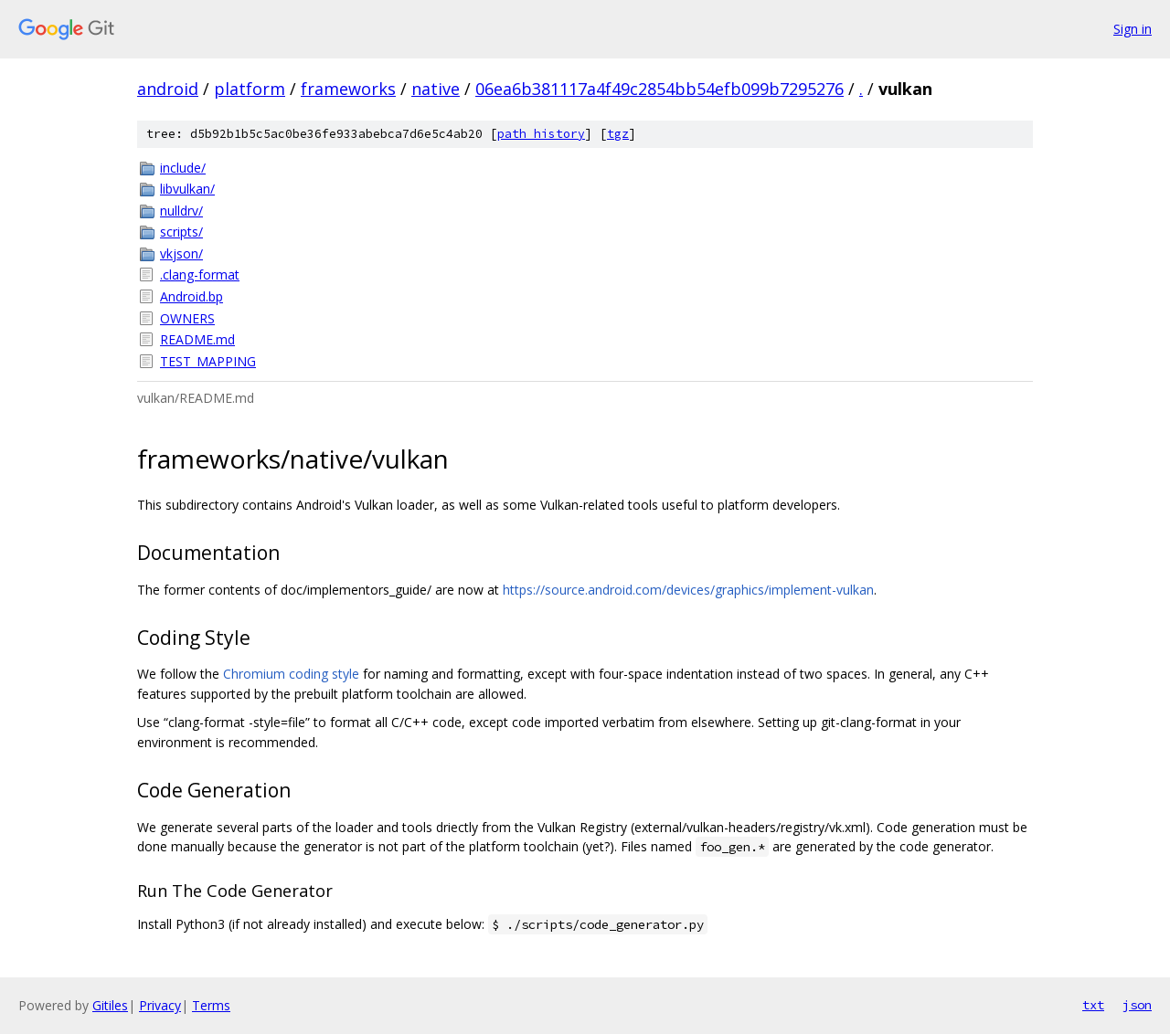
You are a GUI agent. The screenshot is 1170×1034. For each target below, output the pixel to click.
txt (1093, 1005)
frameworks (348, 89)
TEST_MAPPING (208, 361)
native (435, 89)
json (1137, 1005)
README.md (197, 339)
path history (541, 134)
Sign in (1132, 28)
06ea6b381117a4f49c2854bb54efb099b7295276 (659, 89)
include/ (183, 167)
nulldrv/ (181, 210)
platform (249, 89)
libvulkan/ (187, 188)
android (167, 89)
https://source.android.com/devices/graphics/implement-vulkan (688, 589)
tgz (618, 134)
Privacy (160, 1005)
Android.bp (191, 296)
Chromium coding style (291, 673)
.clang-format (199, 274)
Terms (211, 1005)
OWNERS (187, 318)
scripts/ (181, 231)
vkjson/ (181, 253)
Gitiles (110, 1005)
